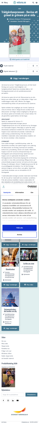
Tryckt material (8, 66)
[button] (13, 39)
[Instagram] (8, 400)
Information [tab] (19, 192)
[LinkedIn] (13, 400)
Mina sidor (5, 344)
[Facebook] (3, 400)
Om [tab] (32, 192)
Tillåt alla (19, 228)
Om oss (4, 341)
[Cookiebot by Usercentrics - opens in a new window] (28, 186)
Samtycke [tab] (7, 192)
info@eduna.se (25, 422)
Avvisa (19, 234)
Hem (19, 9)
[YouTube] (17, 400)
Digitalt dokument (9, 71)
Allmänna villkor (7, 353)
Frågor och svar (6, 351)
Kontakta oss (6, 349)
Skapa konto (5, 346)
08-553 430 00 (33, 422)
